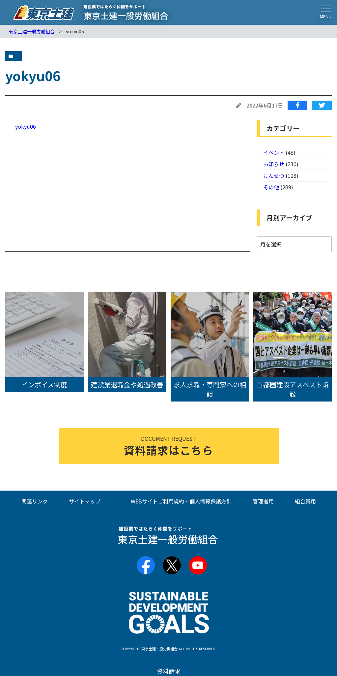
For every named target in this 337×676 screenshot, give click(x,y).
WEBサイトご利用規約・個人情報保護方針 (181, 501)
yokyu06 (25, 126)
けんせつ (273, 175)
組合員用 (305, 501)
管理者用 (263, 501)
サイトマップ (84, 501)
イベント (273, 152)
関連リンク (34, 501)
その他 (271, 187)
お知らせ (273, 164)
